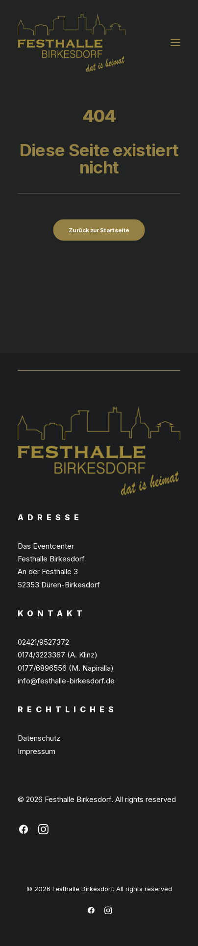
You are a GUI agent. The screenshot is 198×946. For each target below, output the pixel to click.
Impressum (36, 751)
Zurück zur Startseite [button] (99, 230)
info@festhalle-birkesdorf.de (66, 680)
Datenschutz (39, 738)
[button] (175, 42)
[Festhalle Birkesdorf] (71, 42)
